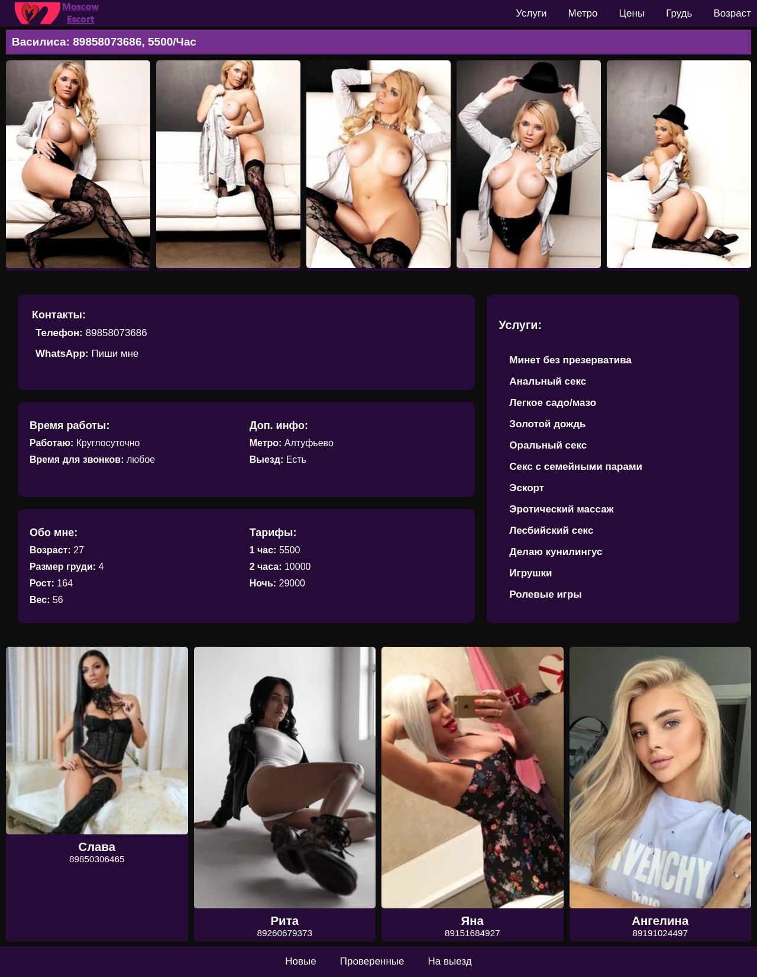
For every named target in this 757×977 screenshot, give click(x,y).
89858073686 (116, 332)
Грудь (679, 13)
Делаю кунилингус (555, 551)
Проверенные (372, 961)
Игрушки (530, 573)
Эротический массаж (561, 509)
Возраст (732, 13)
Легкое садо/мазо (552, 402)
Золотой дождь (547, 424)
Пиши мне (114, 353)
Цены (632, 13)
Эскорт (526, 488)
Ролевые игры (545, 594)
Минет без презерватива (570, 360)
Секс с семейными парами (575, 466)
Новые (300, 961)
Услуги (531, 13)
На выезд (450, 961)
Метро (583, 13)
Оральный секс (548, 445)
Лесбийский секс (551, 530)
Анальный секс (547, 381)
